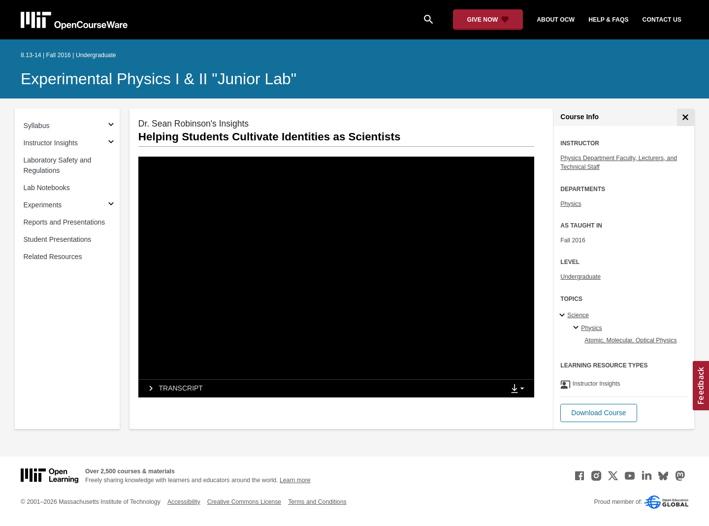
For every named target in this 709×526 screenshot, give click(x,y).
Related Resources (53, 257)
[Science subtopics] (563, 315)
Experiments (43, 205)
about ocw (556, 19)
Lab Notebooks (47, 188)
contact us (662, 19)
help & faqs (608, 19)
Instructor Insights (51, 143)
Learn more (295, 480)
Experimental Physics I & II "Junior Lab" (158, 79)
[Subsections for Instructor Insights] (111, 143)
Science (578, 315)
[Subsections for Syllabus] (111, 125)
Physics (570, 203)
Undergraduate (580, 276)
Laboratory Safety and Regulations (58, 165)
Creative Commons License (244, 501)
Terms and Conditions (317, 501)
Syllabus (37, 126)
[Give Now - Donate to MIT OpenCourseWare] (488, 19)
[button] (598, 413)
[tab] (321, 388)
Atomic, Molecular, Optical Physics (630, 340)
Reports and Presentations (64, 222)
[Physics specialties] (577, 328)
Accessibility (183, 501)
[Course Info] (685, 117)
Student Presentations (58, 239)
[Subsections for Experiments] (111, 205)
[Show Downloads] (519, 389)
